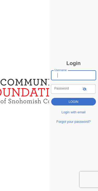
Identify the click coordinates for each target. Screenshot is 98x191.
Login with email (73, 112)
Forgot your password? (73, 122)
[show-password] (84, 88)
